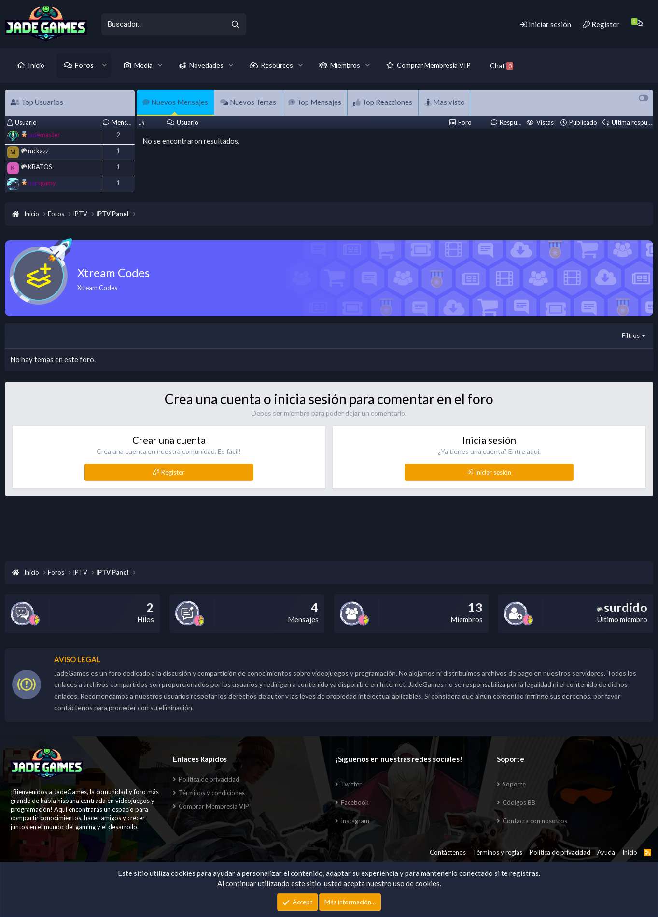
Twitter (351, 784)
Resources (277, 65)
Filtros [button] (631, 335)
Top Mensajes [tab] (314, 102)
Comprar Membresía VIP (434, 65)
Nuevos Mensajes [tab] (175, 102)
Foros (84, 65)
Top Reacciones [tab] (382, 102)
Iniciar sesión (493, 472)
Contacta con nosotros (535, 821)
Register (172, 472)
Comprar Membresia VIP (214, 806)
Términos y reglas (497, 852)
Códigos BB (519, 802)
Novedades (206, 65)
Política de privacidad (209, 779)
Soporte (514, 784)
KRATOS (36, 167)
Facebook (355, 802)
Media (143, 65)
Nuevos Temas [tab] (248, 102)
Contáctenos (448, 852)
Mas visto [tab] (444, 102)
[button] (104, 65)
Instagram (355, 821)
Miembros (345, 65)
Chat (501, 65)
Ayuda (606, 852)
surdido (622, 607)
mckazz (35, 151)
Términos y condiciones (212, 793)
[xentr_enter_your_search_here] (162, 24)
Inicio (36, 65)
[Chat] (638, 23)
